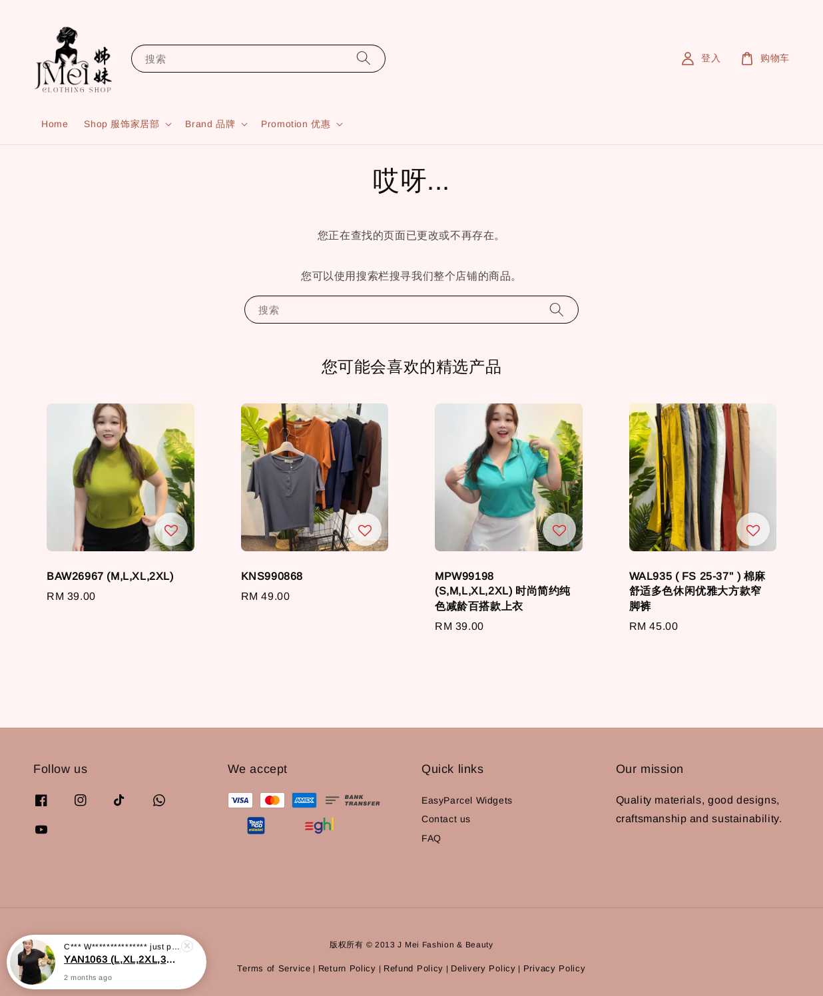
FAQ (431, 838)
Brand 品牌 (210, 124)
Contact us (446, 819)
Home (54, 124)
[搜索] (363, 58)
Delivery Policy (483, 968)
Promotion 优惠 (295, 124)
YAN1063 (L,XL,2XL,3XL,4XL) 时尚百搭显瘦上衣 (122, 970)
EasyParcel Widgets (467, 800)
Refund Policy (413, 968)
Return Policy (347, 968)
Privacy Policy (554, 968)
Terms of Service (273, 968)
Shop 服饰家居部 (121, 124)
